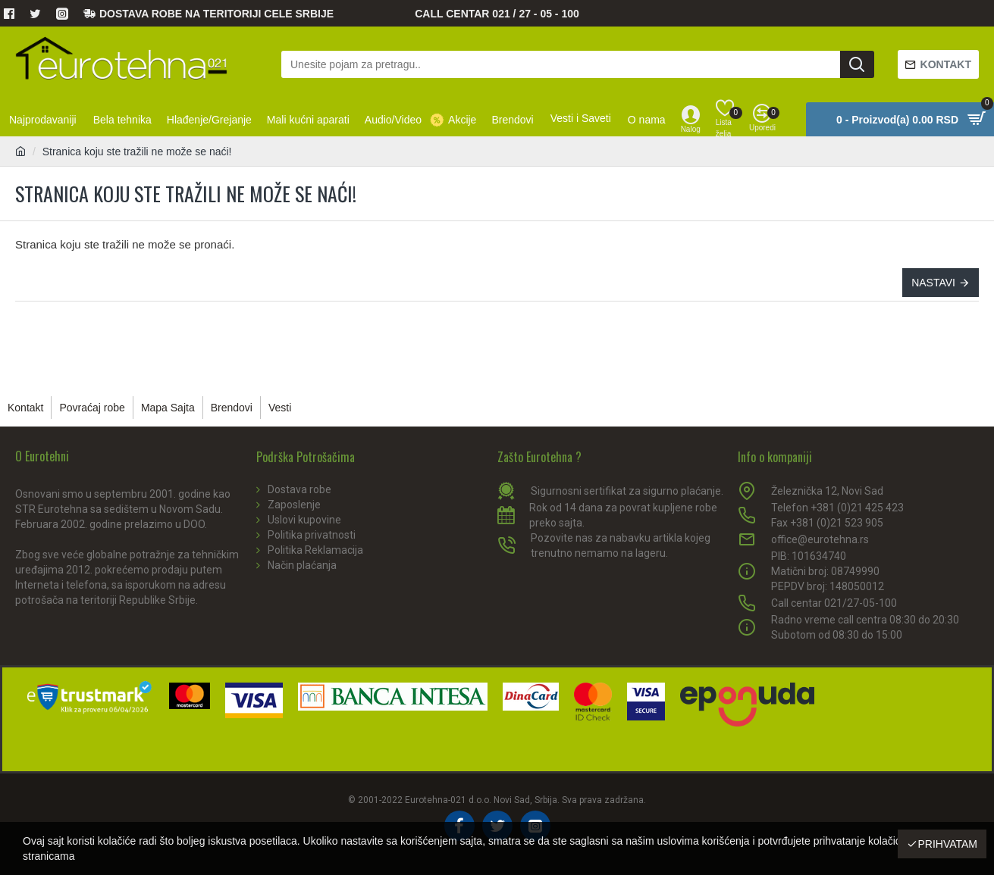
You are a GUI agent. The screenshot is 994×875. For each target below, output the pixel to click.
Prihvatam (947, 844)
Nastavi (933, 283)
